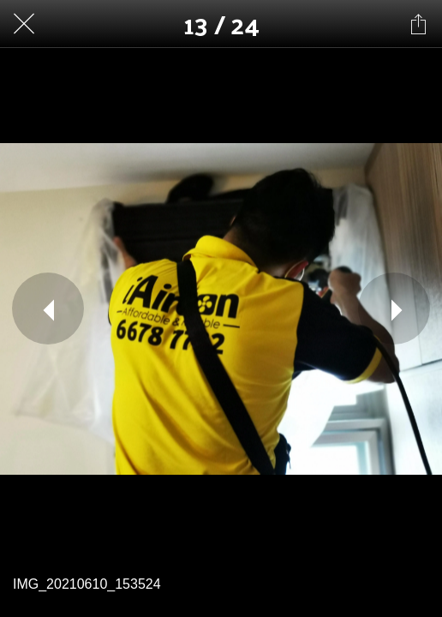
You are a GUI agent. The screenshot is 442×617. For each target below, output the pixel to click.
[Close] (24, 24)
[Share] (418, 24)
